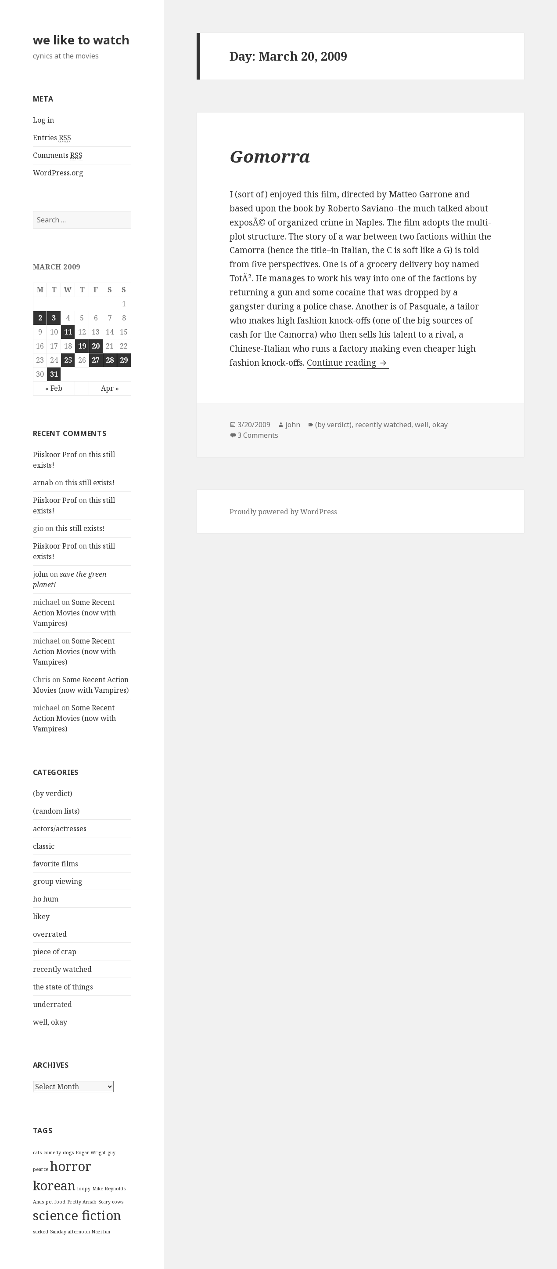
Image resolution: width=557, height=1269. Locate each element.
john (40, 574)
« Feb (53, 388)
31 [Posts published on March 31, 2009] (54, 374)
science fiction (77, 1215)
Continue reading (348, 362)
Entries (52, 138)
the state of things (63, 987)
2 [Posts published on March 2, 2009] (40, 318)
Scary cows (110, 1202)
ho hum (45, 899)
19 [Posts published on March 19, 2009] (82, 346)
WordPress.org (58, 173)
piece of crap (54, 951)
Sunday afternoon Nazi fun (80, 1232)
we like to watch (81, 40)
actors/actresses (59, 828)
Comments (58, 155)
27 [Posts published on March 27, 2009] (96, 360)
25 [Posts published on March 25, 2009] (68, 360)
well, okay (50, 1022)
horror (70, 1166)
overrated (50, 934)
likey (41, 916)
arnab (43, 482)
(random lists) (56, 811)
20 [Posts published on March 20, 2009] (96, 346)
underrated (52, 1004)
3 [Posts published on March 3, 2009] (54, 318)
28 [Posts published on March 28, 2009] (110, 360)
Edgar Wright (90, 1152)
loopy (83, 1188)
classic (43, 846)
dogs (68, 1152)
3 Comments (257, 435)
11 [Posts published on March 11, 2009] (68, 332)
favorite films (55, 864)
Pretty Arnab (82, 1202)
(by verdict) (52, 793)
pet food (55, 1202)
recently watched (62, 969)
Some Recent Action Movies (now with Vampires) (74, 612)
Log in (43, 120)
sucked (40, 1232)
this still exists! (90, 482)
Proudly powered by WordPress (283, 511)
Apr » (110, 388)
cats (37, 1152)
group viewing (58, 881)
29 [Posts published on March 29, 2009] (124, 360)
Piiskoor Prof (55, 454)
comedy (52, 1152)
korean (54, 1185)
